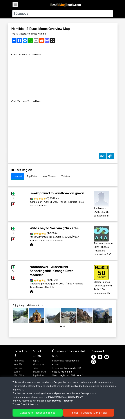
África (63, 202)
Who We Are (39, 379)
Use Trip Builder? (18, 369)
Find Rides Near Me (19, 362)
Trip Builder (38, 375)
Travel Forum (39, 371)
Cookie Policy (69, 412)
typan (55, 382)
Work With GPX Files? (19, 377)
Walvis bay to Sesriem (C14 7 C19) (54, 228)
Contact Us (38, 382)
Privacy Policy (54, 412)
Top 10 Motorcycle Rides (38, 364)
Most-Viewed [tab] (49, 176)
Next (107, 315)
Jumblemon (36, 202)
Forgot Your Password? (19, 384)
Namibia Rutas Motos (41, 240)
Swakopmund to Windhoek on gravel (57, 193)
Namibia (43, 205)
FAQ (16, 397)
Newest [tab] (18, 176)
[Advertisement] (62, 77)
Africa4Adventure (39, 237)
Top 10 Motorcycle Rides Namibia (28, 33)
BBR (78, 360)
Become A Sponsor (19, 391)
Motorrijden (58, 397)
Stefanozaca (58, 360)
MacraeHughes (38, 283)
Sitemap (42, 412)
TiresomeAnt (58, 368)
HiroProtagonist (60, 390)
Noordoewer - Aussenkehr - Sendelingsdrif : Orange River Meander (51, 270)
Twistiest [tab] (66, 176)
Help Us (37, 386)
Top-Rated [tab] (32, 176)
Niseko (56, 375)
